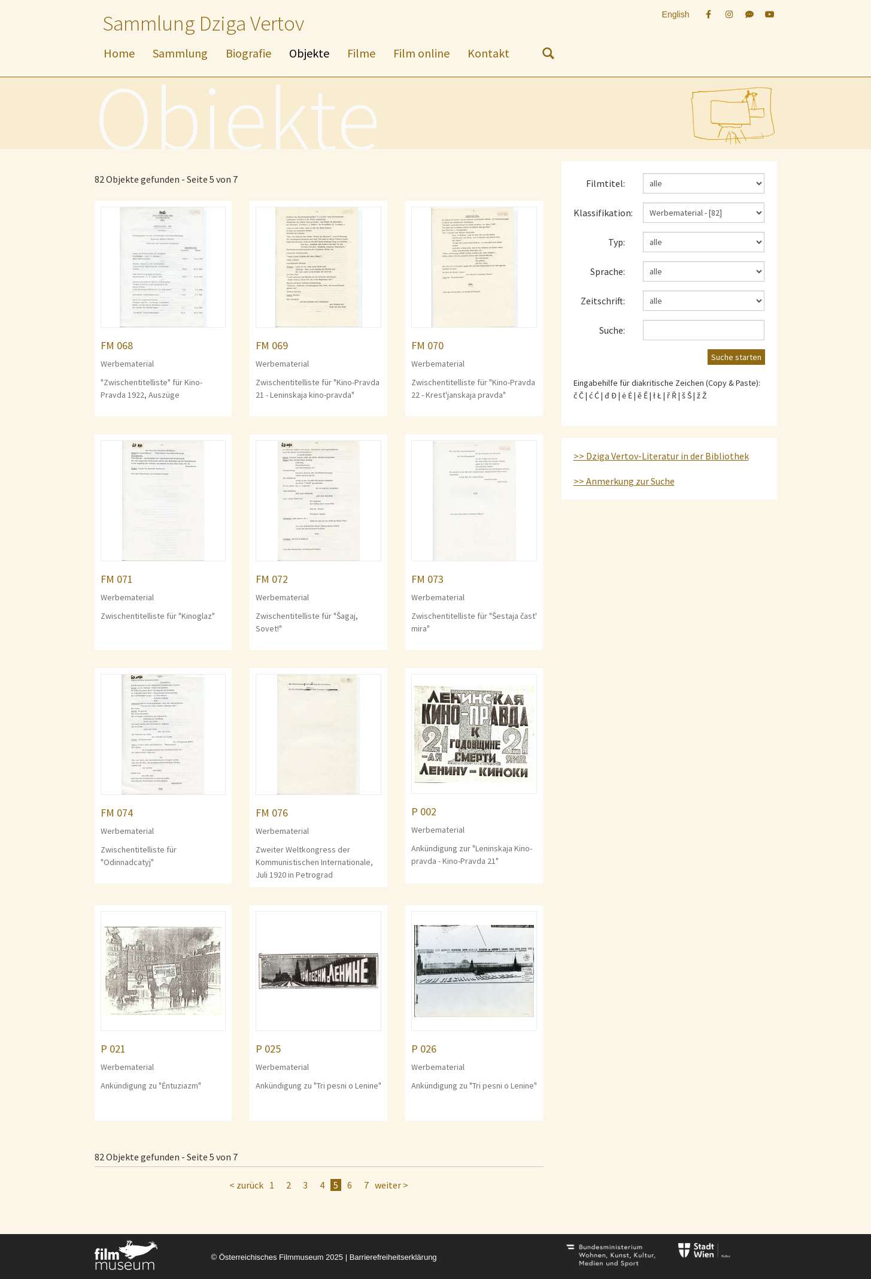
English (676, 14)
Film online (421, 53)
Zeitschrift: (603, 301)
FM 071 (117, 579)
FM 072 (272, 579)
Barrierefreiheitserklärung (393, 1257)
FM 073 (427, 579)
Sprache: (607, 271)
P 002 (423, 811)
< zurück (246, 1185)
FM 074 (117, 813)
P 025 (268, 1049)
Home (119, 53)
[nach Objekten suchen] (548, 55)
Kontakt (488, 53)
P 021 (113, 1049)
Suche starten (736, 357)
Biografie (248, 53)
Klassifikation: (603, 213)
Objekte (309, 53)
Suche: (612, 330)
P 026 (423, 1049)
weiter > (391, 1185)
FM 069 (272, 345)
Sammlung (180, 53)
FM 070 (427, 345)
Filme (361, 53)
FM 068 (117, 345)
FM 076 (272, 813)
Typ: (616, 242)
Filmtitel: (605, 183)
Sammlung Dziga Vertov (203, 23)
